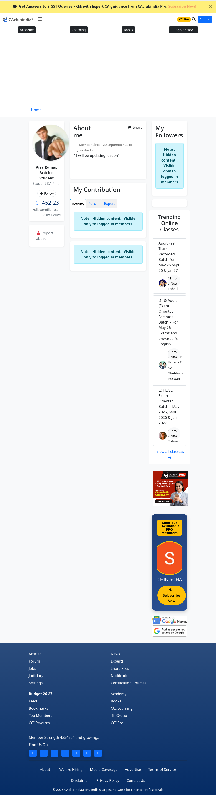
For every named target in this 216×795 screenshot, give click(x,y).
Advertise (133, 769)
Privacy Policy (107, 780)
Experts (117, 661)
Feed (33, 701)
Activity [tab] (78, 203)
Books (128, 30)
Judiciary (36, 675)
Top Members (40, 715)
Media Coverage (103, 769)
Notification (121, 675)
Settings (36, 682)
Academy (27, 30)
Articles (35, 653)
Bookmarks (38, 708)
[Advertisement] (108, 72)
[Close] (210, 6)
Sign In (205, 19)
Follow (46, 193)
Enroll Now (174, 280)
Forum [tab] (94, 203)
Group (119, 715)
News (115, 653)
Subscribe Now (171, 595)
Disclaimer (80, 780)
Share (134, 127)
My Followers (169, 131)
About (45, 769)
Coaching (79, 30)
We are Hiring (71, 769)
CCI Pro (117, 722)
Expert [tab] (109, 203)
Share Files (120, 668)
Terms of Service (162, 769)
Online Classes (169, 223)
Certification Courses (128, 682)
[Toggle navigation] (40, 19)
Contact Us (136, 780)
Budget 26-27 (41, 693)
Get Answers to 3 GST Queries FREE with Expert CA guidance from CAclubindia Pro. (104, 6)
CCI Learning (122, 708)
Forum (34, 661)
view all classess (170, 454)
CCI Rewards (39, 722)
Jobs (32, 668)
